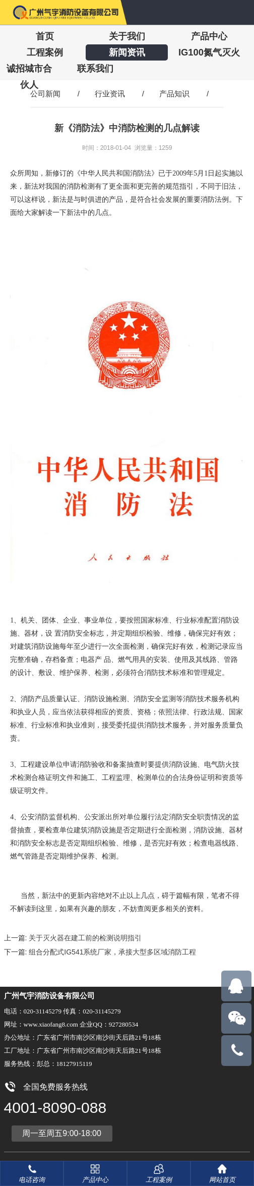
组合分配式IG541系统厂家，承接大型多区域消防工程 (112, 952)
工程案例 (45, 52)
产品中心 (209, 36)
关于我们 (127, 36)
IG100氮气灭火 (209, 52)
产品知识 (174, 93)
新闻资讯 (127, 52)
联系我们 (95, 68)
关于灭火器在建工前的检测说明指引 (85, 938)
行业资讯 (110, 93)
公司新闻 (45, 93)
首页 (45, 36)
